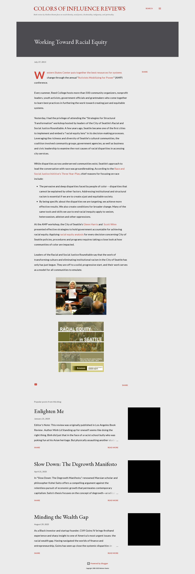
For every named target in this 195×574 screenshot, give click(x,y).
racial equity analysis (72, 234)
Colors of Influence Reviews (79, 8)
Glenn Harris (91, 224)
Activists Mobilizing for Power (95, 77)
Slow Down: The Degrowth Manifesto (75, 464)
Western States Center (58, 72)
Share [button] (145, 72)
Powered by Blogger (97, 563)
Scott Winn (110, 224)
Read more (113, 447)
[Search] (149, 8)
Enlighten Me (49, 411)
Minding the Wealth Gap (61, 516)
